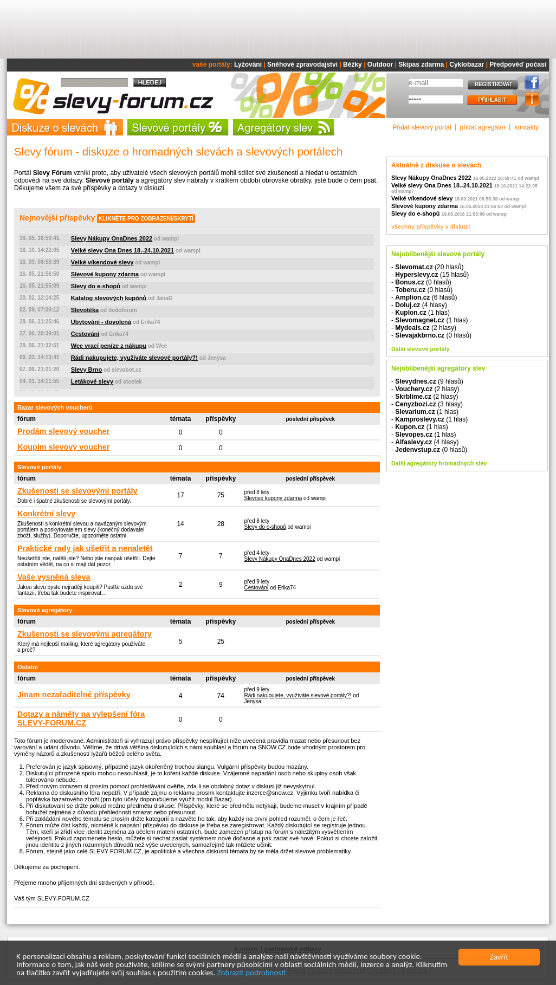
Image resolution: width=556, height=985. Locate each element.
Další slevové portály (420, 349)
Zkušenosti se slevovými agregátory (84, 634)
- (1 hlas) (420, 312)
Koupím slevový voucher (63, 447)
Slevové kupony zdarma (105, 274)
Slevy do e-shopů (95, 286)
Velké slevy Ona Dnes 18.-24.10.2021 (122, 250)
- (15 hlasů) (430, 274)
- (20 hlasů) (427, 267)
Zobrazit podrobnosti (251, 973)
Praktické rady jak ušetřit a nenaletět (85, 548)
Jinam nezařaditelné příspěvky (74, 694)
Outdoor (380, 64)
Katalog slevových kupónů (108, 298)
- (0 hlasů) (421, 282)
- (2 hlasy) (423, 328)
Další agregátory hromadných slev (439, 463)
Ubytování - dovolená (101, 322)
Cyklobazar (466, 64)
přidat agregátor (483, 127)
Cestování (85, 334)
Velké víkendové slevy (102, 262)
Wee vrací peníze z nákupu (108, 345)
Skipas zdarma (421, 64)
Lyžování (248, 64)
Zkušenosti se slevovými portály (77, 491)
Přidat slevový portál (422, 127)
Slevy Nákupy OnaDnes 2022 (111, 238)
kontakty (526, 127)
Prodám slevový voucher (63, 431)
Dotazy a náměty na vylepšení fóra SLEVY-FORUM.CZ (81, 718)
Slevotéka (85, 310)
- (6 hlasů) (424, 297)
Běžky (352, 64)
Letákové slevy (92, 381)
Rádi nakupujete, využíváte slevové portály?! (134, 357)
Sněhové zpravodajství (302, 64)
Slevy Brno (86, 369)
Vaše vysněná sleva (53, 577)
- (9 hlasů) (427, 381)
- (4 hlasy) (419, 305)
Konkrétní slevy (46, 513)
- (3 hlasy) (427, 404)
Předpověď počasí (517, 64)
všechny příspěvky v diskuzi (430, 226)
